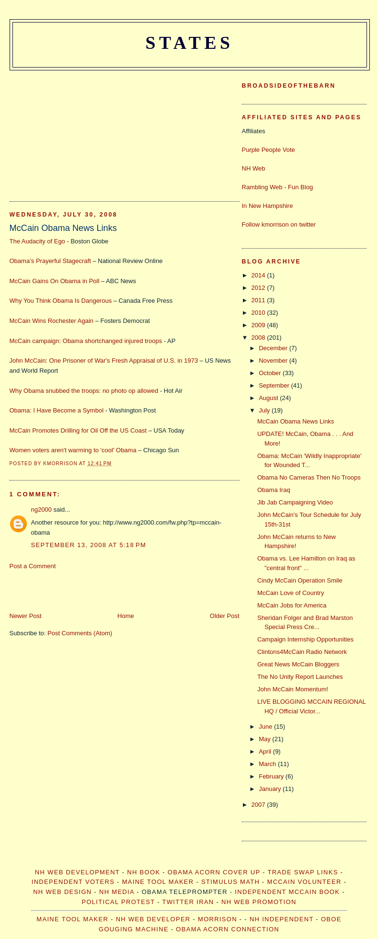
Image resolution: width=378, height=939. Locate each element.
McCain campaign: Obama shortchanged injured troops (86, 340)
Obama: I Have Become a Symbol (57, 410)
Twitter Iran (188, 901)
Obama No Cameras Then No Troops (309, 477)
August (269, 397)
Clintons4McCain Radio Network (302, 651)
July (265, 410)
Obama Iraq (273, 489)
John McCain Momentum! (292, 689)
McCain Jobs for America (292, 605)
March (268, 763)
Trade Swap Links (302, 872)
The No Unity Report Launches (300, 676)
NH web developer (153, 919)
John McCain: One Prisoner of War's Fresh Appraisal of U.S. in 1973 (104, 360)
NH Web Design (62, 891)
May (265, 739)
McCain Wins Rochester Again (52, 320)
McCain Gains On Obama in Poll (55, 281)
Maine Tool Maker (158, 881)
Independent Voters (73, 881)
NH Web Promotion (259, 901)
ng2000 (41, 509)
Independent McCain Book (287, 891)
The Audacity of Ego (37, 241)
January (271, 788)
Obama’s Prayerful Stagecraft (50, 260)
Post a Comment (33, 566)
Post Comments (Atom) (79, 633)
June (266, 726)
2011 (259, 300)
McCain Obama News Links (63, 228)
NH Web (253, 168)
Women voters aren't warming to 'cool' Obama (73, 450)
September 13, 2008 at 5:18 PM (89, 545)
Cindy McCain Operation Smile (300, 580)
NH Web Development (77, 872)
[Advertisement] (81, 130)
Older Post (224, 615)
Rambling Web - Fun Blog (277, 187)
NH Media (116, 891)
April (266, 751)
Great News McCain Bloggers (298, 664)
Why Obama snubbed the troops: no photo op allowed (84, 390)
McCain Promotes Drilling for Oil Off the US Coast (78, 430)
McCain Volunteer (304, 881)
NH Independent (282, 919)
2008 (259, 337)
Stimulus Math (230, 881)
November (274, 360)
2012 (259, 287)
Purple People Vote (268, 149)
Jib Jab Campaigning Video (295, 502)
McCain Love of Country (290, 592)
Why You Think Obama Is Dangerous (61, 300)
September (275, 385)
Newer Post (26, 615)
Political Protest (118, 901)
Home (125, 615)
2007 (259, 804)
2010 (259, 312)
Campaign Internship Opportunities (305, 639)
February (272, 776)
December (274, 348)
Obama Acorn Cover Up (214, 872)
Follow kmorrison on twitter (279, 224)
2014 (259, 275)
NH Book (143, 872)
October (271, 373)
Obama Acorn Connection (227, 929)
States (189, 43)
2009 (259, 325)
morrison (217, 919)
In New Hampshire (267, 205)
